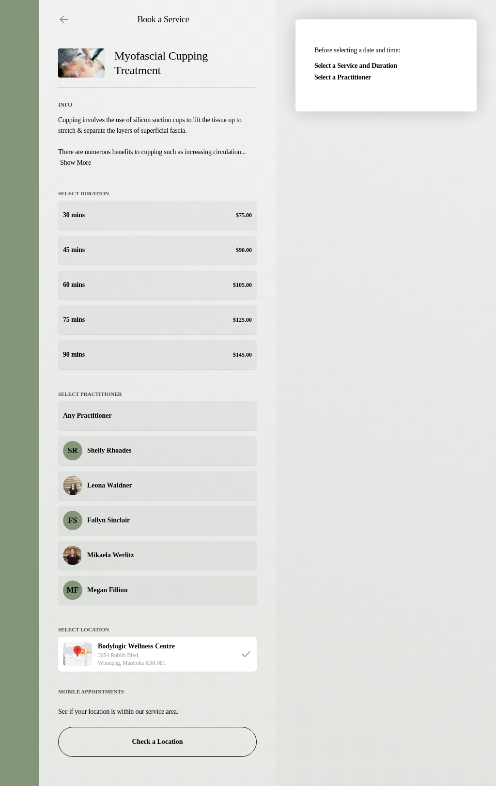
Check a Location (157, 741)
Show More (75, 162)
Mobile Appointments (91, 691)
